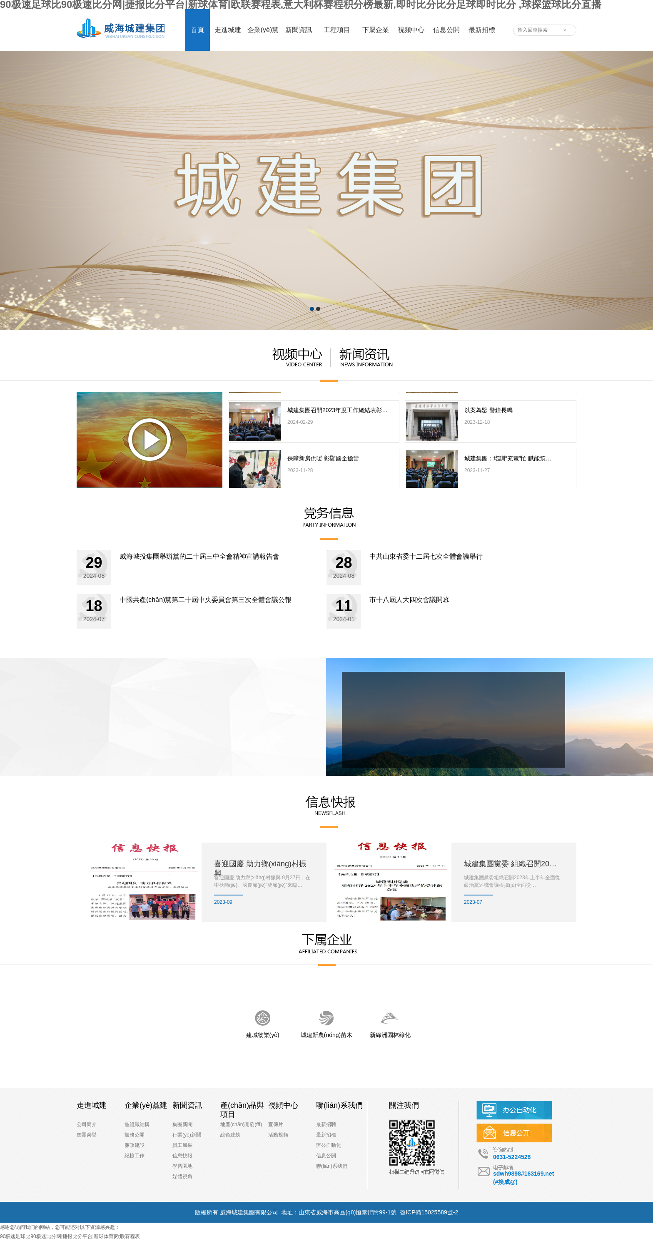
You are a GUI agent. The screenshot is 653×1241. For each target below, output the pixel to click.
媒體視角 (182, 1176)
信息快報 (182, 1156)
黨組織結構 (137, 1124)
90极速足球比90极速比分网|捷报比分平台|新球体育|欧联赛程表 (70, 1236)
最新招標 (326, 1135)
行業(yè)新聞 (186, 1135)
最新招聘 (326, 1124)
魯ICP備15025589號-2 (429, 1212)
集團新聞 (182, 1124)
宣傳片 (275, 1124)
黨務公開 (135, 1135)
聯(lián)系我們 (331, 1166)
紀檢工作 (135, 1156)
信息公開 (326, 1156)
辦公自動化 (328, 1145)
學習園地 (182, 1166)
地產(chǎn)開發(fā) (241, 1124)
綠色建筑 (230, 1135)
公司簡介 (87, 1124)
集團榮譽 (87, 1135)
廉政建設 (135, 1145)
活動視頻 (278, 1135)
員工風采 (182, 1145)
